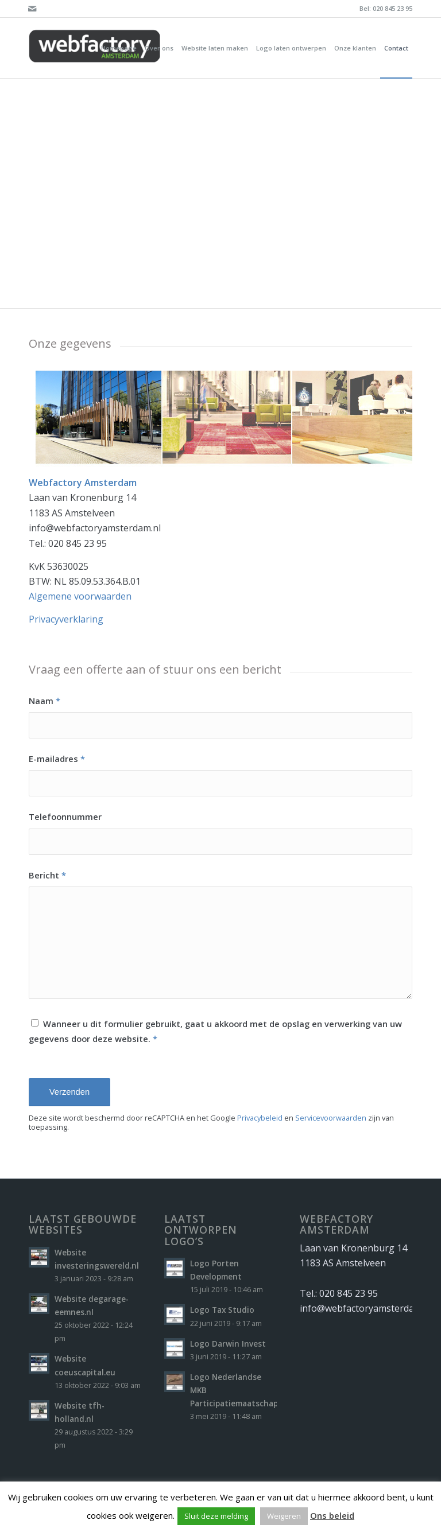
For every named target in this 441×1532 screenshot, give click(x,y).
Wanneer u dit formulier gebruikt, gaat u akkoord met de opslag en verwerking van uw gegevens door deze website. (215, 1031)
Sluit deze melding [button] (216, 1516)
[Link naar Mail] (32, 8)
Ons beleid (332, 1515)
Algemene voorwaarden (80, 596)
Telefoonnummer (65, 816)
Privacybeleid (260, 1118)
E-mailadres (57, 758)
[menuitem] (119, 48)
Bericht (47, 875)
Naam (44, 700)
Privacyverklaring (66, 619)
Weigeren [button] (284, 1516)
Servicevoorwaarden (330, 1118)
